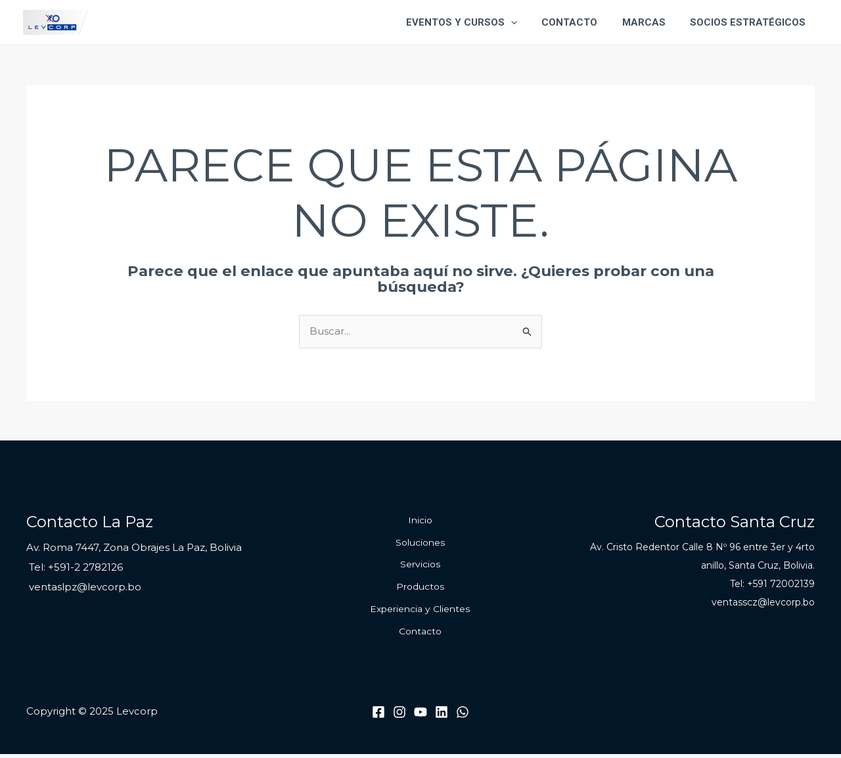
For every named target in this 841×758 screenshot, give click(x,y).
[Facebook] (378, 715)
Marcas (651, 22)
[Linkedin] (441, 715)
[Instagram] (399, 715)
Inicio (420, 521)
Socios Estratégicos (750, 22)
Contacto (582, 22)
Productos (420, 589)
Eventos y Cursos (478, 22)
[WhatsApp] (462, 715)
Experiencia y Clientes (420, 612)
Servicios (420, 566)
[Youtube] (420, 715)
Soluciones (420, 544)
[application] (528, 22)
